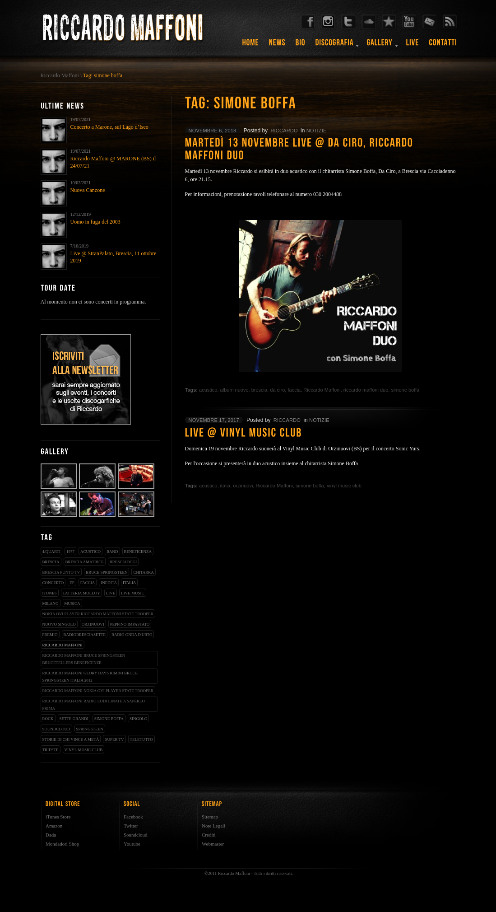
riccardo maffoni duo (365, 390)
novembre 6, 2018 (212, 130)
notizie (316, 130)
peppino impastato (130, 624)
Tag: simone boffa (102, 75)
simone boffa (109, 718)
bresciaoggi (123, 562)
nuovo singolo (59, 624)
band (112, 551)
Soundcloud (136, 834)
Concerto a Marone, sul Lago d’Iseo (109, 127)
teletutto (141, 739)
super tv (114, 739)
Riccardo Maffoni (60, 75)
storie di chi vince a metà (70, 739)
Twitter (131, 825)
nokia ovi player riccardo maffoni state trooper (97, 614)
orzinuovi (93, 624)
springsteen (89, 729)
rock (48, 718)
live (111, 593)
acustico (90, 551)
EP (72, 582)
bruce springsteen (106, 572)
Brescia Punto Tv (61, 572)
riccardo (283, 130)
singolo (139, 718)
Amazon (54, 825)
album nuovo (234, 390)
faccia (87, 582)
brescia (51, 562)
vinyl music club (84, 750)
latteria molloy (81, 593)
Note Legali (213, 825)
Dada (51, 834)
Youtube (132, 844)
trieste (50, 750)
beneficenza (138, 551)
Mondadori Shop (62, 844)
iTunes (49, 593)
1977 (70, 551)
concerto (53, 582)
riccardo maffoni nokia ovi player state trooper (97, 690)
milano (50, 603)
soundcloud (56, 729)
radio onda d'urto (131, 634)
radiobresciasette (85, 634)
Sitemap (210, 816)
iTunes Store (58, 816)
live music (132, 593)
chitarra (143, 572)
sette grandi (74, 718)
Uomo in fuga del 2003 (95, 222)
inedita (109, 582)
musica (72, 603)
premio (50, 634)
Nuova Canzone (87, 190)
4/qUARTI (51, 551)
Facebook (133, 816)
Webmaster (213, 844)
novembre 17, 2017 (214, 420)
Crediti (209, 834)
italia (129, 582)
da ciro (277, 390)
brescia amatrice (84, 562)
